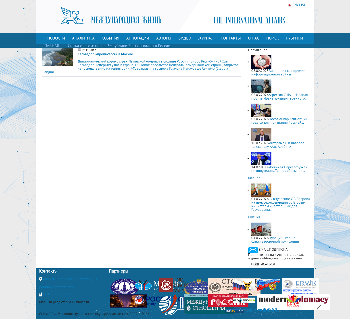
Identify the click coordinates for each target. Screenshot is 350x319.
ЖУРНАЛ (206, 38)
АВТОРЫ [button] (163, 38)
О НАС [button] (253, 38)
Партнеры (118, 271)
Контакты (48, 271)
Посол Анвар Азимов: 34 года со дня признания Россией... (279, 121)
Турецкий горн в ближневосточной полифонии (275, 240)
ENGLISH (297, 5)
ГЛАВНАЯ (51, 45)
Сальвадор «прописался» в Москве (105, 54)
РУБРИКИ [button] (294, 38)
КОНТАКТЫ (231, 38)
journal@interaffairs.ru (56, 287)
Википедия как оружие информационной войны (278, 72)
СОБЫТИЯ (110, 38)
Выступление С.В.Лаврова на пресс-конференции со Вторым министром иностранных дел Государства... (280, 204)
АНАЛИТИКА (83, 38)
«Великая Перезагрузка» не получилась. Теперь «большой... (279, 169)
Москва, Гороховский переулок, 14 (70, 279)
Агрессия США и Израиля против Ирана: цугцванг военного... (279, 96)
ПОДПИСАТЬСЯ (263, 264)
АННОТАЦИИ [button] (137, 38)
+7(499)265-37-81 (57, 294)
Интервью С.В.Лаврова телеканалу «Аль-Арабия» (277, 145)
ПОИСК (272, 38)
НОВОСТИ (56, 38)
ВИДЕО (184, 38)
